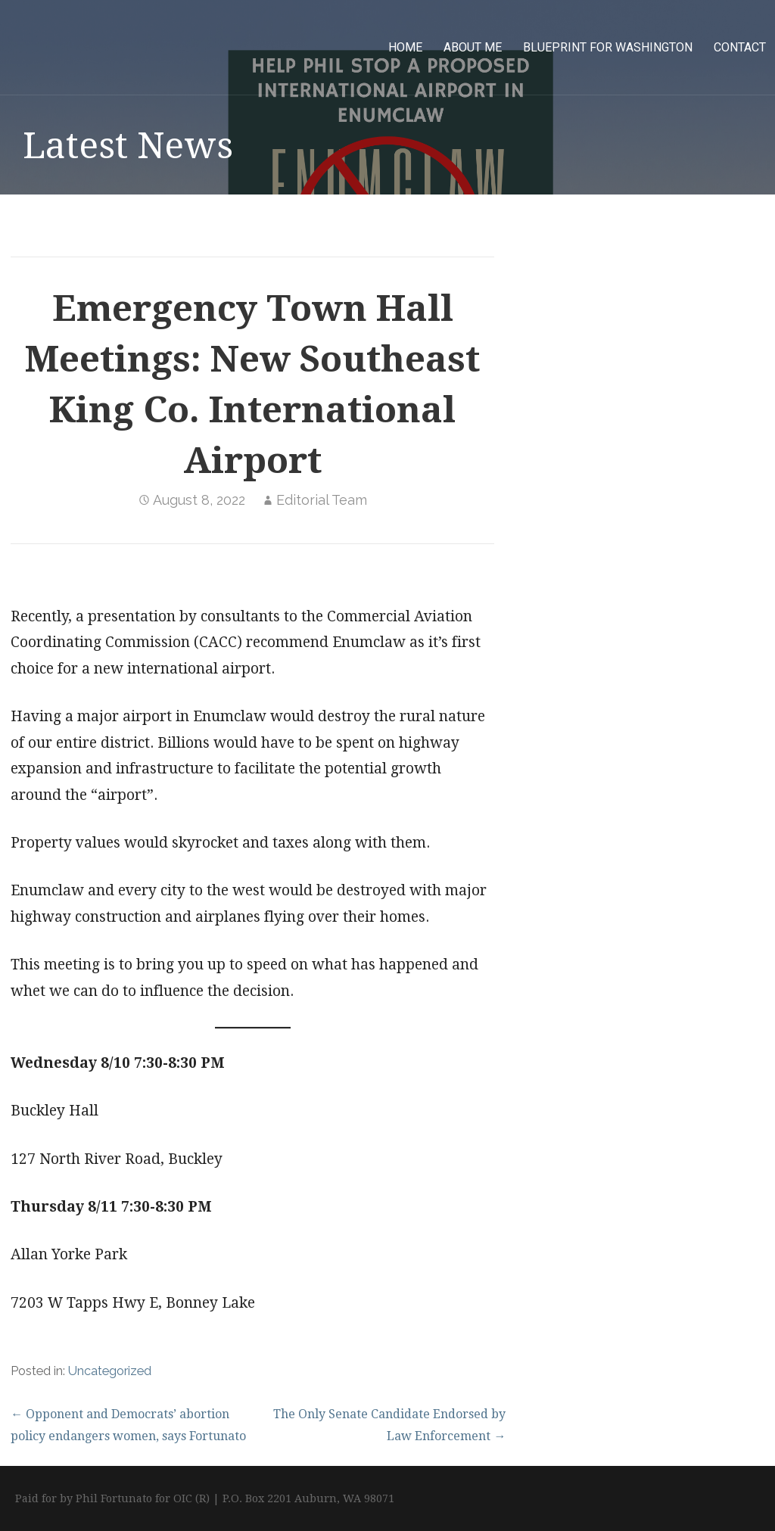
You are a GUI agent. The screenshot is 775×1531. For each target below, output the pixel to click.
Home (405, 47)
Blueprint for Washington (608, 47)
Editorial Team (321, 500)
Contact (740, 47)
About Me (473, 47)
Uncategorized (109, 1371)
